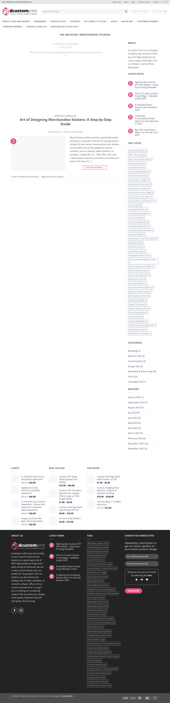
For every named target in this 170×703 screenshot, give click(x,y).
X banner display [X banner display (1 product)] (94, 660)
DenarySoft (67, 696)
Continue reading (65, 60)
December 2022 (136, 443)
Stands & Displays (37, 26)
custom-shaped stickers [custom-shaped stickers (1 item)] (139, 171)
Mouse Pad (128, 21)
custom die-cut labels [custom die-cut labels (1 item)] (138, 176)
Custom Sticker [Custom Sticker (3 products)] (94, 568)
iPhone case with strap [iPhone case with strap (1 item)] (139, 270)
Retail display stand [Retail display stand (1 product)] (95, 627)
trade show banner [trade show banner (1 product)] (112, 643)
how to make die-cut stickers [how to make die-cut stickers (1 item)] (141, 266)
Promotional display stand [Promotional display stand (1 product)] (104, 623)
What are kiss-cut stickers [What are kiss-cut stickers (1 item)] (140, 333)
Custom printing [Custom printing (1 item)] (136, 217)
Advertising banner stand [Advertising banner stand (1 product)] (98, 547)
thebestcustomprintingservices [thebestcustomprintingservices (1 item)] (142, 325)
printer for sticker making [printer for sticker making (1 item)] (140, 291)
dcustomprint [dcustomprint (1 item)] (135, 238)
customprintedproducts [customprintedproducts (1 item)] (139, 213)
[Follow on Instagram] (164, 2)
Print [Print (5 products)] (90, 623)
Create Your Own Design (16, 21)
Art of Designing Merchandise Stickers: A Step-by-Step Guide (65, 121)
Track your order (144, 2)
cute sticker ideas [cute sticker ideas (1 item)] (137, 234)
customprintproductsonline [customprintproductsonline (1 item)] (141, 230)
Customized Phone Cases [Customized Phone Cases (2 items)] (140, 184)
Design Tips (134, 366)
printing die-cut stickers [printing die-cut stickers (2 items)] (139, 296)
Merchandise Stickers (55, 176)
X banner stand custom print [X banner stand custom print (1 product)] (99, 673)
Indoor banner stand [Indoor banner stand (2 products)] (96, 597)
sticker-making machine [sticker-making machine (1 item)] (139, 308)
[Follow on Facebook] (161, 2)
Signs (115, 21)
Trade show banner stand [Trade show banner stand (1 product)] (98, 648)
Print (130, 376)
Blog (133, 2)
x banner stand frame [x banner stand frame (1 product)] (96, 677)
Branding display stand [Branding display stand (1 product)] (97, 555)
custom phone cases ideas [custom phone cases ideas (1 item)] (140, 197)
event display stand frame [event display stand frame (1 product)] (98, 585)
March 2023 (134, 433)
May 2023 (132, 422)
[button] (140, 11)
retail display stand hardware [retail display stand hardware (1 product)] (99, 631)
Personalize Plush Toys (65, 26)
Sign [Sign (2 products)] (103, 639)
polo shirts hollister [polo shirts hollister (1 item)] (137, 283)
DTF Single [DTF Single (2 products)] (102, 572)
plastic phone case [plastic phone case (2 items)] (137, 279)
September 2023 (136, 402)
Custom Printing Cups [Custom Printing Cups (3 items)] (138, 222)
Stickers (76, 21)
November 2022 (136, 448)
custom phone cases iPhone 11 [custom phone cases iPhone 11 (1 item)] (142, 201)
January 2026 (134, 397)
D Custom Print (76, 132)
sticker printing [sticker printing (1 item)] (136, 316)
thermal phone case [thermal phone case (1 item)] (138, 329)
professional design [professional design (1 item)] (137, 300)
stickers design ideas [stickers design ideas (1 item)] (138, 321)
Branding (132, 350)
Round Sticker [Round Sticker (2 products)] (93, 639)
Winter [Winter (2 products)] (116, 656)
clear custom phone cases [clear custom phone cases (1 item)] (140, 159)
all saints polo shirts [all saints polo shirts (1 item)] (138, 150)
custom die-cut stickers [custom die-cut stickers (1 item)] (139, 180)
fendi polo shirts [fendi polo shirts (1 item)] (136, 247)
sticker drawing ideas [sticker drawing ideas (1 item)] (138, 312)
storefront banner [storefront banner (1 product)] (95, 643)
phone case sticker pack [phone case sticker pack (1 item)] (139, 275)
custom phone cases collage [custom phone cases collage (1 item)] (141, 192)
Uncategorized (135, 381)
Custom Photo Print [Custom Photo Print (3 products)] (96, 560)
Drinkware (41, 21)
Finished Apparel (13, 26)
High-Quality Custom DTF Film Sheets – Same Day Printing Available (65, 41)
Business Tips (135, 355)
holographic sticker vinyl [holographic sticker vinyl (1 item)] (139, 255)
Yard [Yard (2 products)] (109, 685)
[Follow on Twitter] (166, 2)
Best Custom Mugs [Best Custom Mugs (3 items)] (137, 155)
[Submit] (126, 11)
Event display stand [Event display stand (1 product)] (95, 581)
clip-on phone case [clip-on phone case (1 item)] (137, 163)
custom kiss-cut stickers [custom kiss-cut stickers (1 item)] (139, 188)
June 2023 (133, 417)
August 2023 (134, 407)
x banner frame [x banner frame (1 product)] (94, 669)
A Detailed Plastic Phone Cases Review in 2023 (146, 107)
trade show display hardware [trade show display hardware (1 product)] (99, 652)
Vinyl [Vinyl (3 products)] (109, 656)
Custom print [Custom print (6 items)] (135, 205)
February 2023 (135, 438)
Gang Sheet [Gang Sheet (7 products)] (113, 593)
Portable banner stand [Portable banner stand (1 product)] (97, 614)
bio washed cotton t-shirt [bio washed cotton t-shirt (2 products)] (98, 551)
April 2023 (133, 428)
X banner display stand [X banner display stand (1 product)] (97, 664)
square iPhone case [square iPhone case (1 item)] (137, 304)
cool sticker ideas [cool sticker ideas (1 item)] (137, 167)
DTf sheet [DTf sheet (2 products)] (91, 572)
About (126, 2)
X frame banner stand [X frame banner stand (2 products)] (96, 685)
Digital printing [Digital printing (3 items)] (136, 243)
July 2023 (132, 412)
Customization (135, 361)
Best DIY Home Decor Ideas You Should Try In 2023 (146, 132)
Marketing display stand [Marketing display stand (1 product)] (97, 610)
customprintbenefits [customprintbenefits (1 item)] (138, 209)
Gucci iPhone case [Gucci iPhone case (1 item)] (137, 251)
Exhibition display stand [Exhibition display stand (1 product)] (97, 593)
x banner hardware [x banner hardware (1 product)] (109, 669)
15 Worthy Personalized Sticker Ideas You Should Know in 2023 (146, 120)
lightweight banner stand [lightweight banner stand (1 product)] (98, 601)
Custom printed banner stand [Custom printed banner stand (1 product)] (99, 564)
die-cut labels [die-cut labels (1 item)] (151, 238)
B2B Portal (117, 2)
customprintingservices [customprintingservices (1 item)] (139, 226)
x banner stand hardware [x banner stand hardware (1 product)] (98, 681)
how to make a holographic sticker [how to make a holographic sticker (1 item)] (142, 260)
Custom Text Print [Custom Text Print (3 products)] (109, 568)
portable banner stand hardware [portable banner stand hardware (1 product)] (101, 618)
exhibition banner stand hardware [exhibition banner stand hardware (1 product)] (101, 589)
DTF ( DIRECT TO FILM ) (96, 21)
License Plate (58, 21)
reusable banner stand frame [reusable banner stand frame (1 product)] (99, 635)
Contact (156, 2)
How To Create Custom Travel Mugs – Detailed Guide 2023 (146, 96)
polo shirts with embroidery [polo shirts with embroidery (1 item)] (141, 287)
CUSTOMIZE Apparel (148, 21)
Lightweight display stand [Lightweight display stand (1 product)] (98, 606)
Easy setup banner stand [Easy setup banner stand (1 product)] (97, 576)
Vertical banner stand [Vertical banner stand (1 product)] (96, 656)
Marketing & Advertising (65, 116)
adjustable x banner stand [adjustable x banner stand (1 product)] (98, 543)
